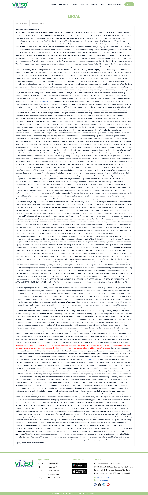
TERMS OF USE (21, 23)
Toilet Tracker (53, 471)
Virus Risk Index (54, 474)
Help (40, 471)
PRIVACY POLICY (38, 23)
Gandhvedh (53, 463)
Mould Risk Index (55, 478)
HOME (53, 4)
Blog (40, 478)
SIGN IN (129, 4)
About (40, 467)
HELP (103, 4)
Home (40, 463)
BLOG (75, 4)
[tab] (21, 23)
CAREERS (94, 4)
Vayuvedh (52, 467)
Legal (40, 474)
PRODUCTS (63, 4)
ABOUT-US (84, 4)
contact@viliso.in (45, 101)
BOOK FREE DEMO (114, 4)
